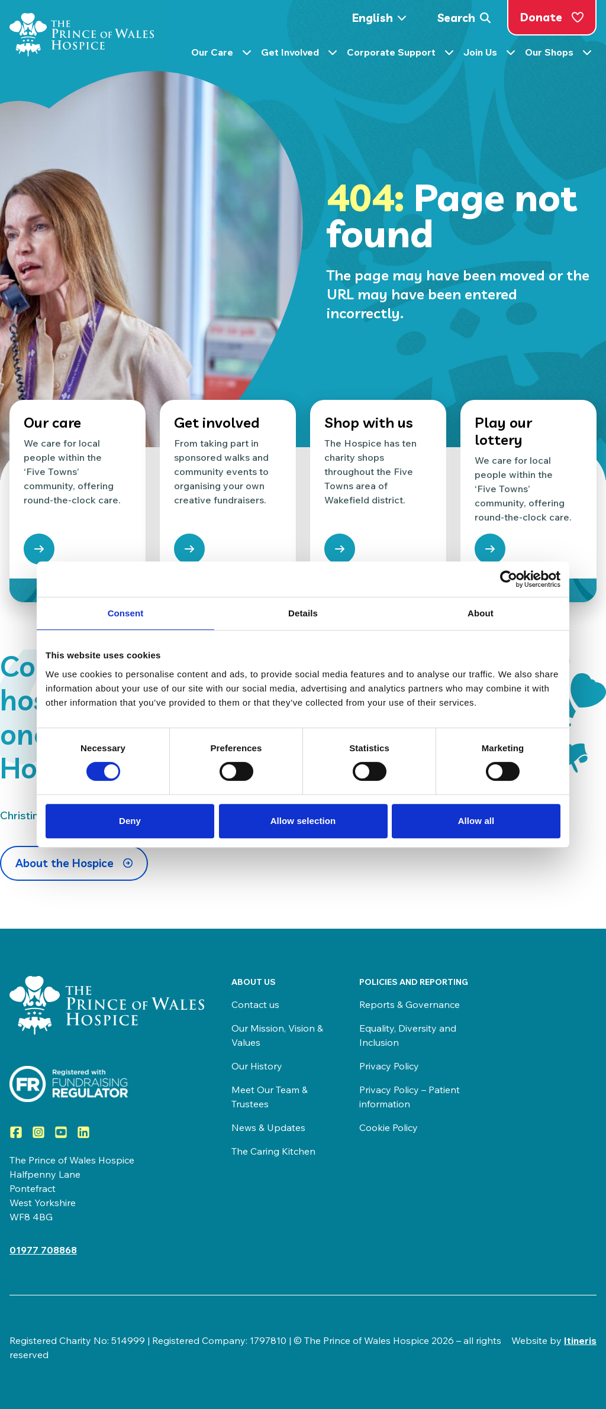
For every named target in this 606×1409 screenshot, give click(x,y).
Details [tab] (303, 613)
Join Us (489, 55)
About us (253, 982)
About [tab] (481, 613)
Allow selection (303, 821)
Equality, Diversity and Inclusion (407, 1035)
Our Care (221, 55)
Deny (130, 821)
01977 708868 (43, 1250)
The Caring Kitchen (273, 1151)
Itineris (580, 1340)
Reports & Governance (409, 1004)
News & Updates (268, 1127)
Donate (552, 17)
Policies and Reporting (413, 982)
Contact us (255, 1004)
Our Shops (558, 55)
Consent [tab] (126, 613)
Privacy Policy (389, 1066)
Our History (256, 1066)
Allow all (476, 821)
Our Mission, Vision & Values (277, 1035)
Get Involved (299, 55)
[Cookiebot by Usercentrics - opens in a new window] (508, 579)
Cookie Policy (388, 1127)
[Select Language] (383, 18)
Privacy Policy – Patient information (409, 1097)
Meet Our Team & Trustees (269, 1097)
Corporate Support (400, 55)
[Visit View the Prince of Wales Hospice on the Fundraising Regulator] (108, 1084)
